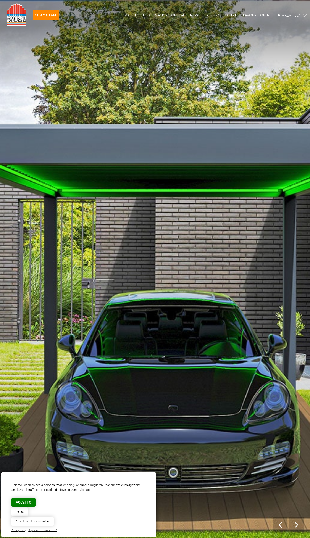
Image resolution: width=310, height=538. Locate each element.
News (195, 15)
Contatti (231, 15)
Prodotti (130, 15)
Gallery (211, 15)
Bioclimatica (155, 15)
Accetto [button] (23, 502)
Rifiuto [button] (20, 512)
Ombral (178, 15)
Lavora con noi (258, 15)
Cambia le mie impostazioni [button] (32, 521)
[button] (280, 524)
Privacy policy (18, 530)
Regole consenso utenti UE (42, 530)
